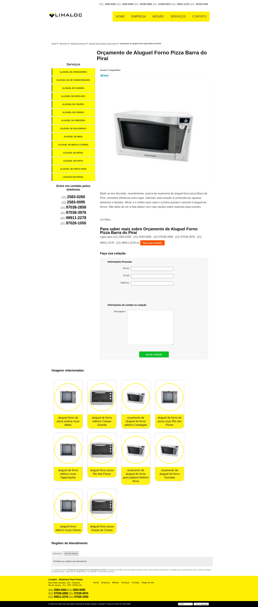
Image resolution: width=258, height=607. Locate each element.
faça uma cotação (152, 243)
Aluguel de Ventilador (73, 169)
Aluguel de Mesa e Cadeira (73, 145)
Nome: (148, 269)
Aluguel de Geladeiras (73, 128)
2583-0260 (110, 4)
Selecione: (57, 553)
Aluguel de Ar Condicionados (73, 80)
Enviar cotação (154, 354)
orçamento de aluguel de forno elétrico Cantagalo (135, 421)
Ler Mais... (106, 219)
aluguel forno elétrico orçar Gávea (68, 528)
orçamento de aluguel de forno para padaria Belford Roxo (135, 476)
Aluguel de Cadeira (73, 88)
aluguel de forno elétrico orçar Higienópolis (68, 474)
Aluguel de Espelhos (73, 96)
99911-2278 (183, 4)
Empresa (138, 16)
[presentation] (150, 295)
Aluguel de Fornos (73, 112)
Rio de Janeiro (71, 553)
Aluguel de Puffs (73, 161)
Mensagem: (143, 327)
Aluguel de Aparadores (73, 72)
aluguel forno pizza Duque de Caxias (102, 528)
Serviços (178, 16)
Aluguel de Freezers (73, 120)
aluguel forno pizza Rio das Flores (102, 472)
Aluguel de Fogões (73, 104)
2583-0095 (127, 4)
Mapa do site (148, 582)
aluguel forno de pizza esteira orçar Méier (68, 421)
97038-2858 (146, 4)
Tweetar (104, 75)
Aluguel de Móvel (73, 153)
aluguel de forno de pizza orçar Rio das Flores (170, 421)
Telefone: (146, 283)
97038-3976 (164, 4)
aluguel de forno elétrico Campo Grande (102, 421)
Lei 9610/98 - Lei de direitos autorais (101, 572)
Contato (199, 16)
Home (120, 16)
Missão (158, 16)
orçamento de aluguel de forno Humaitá (169, 474)
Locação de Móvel (73, 177)
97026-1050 (202, 4)
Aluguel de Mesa (73, 137)
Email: (148, 276)
